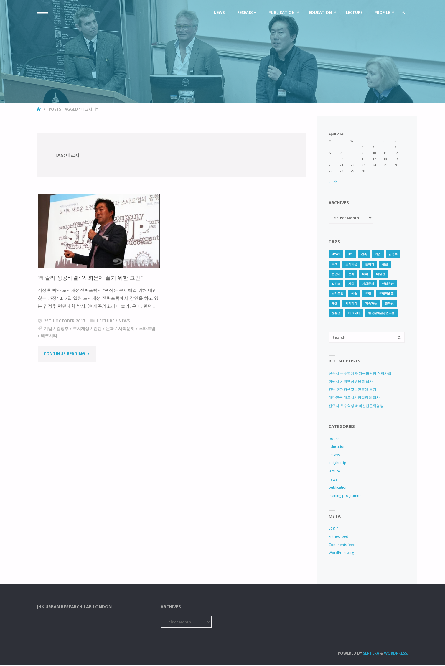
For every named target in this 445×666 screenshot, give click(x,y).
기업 (48, 328)
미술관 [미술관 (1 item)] (380, 274)
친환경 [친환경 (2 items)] (336, 313)
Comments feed (342, 545)
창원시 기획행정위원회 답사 (351, 381)
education (337, 447)
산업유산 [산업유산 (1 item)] (388, 284)
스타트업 (147, 328)
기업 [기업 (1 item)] (378, 254)
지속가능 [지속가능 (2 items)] (371, 303)
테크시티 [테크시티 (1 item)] (354, 313)
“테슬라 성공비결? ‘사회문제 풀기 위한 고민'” (93, 277)
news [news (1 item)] (336, 254)
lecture (105, 321)
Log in (334, 528)
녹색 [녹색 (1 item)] (334, 264)
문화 (110, 328)
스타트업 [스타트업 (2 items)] (337, 293)
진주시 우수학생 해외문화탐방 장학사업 (360, 373)
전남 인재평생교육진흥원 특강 (352, 389)
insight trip (337, 463)
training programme (345, 495)
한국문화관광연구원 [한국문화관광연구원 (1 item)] (381, 313)
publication (338, 487)
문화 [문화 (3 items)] (351, 274)
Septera (370, 653)
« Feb (333, 181)
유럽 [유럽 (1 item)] (368, 293)
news (124, 321)
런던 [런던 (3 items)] (385, 264)
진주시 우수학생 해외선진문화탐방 (356, 406)
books (334, 438)
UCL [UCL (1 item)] (350, 254)
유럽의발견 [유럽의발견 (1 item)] (386, 293)
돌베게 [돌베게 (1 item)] (369, 264)
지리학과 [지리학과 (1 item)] (351, 303)
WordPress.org (341, 553)
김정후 (62, 328)
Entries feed (338, 537)
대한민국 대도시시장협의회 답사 (354, 397)
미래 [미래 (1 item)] (365, 274)
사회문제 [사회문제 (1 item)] (368, 284)
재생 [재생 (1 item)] (334, 303)
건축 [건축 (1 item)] (364, 254)
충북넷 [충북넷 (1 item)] (389, 303)
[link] (402, 12)
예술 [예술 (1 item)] (354, 293)
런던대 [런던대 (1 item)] (336, 274)
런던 (97, 328)
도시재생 (81, 328)
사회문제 (126, 328)
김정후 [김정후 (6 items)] (393, 254)
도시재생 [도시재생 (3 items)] (351, 264)
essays (334, 455)
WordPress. (396, 653)
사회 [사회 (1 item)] (351, 284)
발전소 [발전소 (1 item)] (336, 284)
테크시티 (49, 335)
